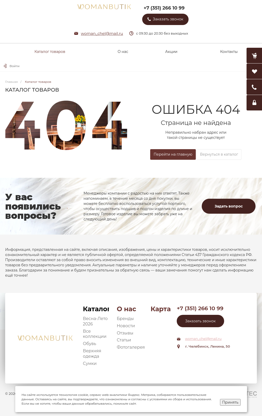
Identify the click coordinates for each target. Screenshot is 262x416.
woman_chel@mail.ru (102, 33)
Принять (230, 402)
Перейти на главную (173, 154)
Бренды (125, 318)
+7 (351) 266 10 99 (163, 8)
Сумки (90, 363)
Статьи (124, 340)
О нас (126, 309)
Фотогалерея (131, 347)
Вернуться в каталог (219, 154)
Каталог (96, 309)
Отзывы (125, 333)
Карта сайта (161, 309)
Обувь (89, 343)
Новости (126, 325)
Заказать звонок (200, 321)
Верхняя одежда (92, 353)
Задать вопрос (229, 206)
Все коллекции (95, 334)
